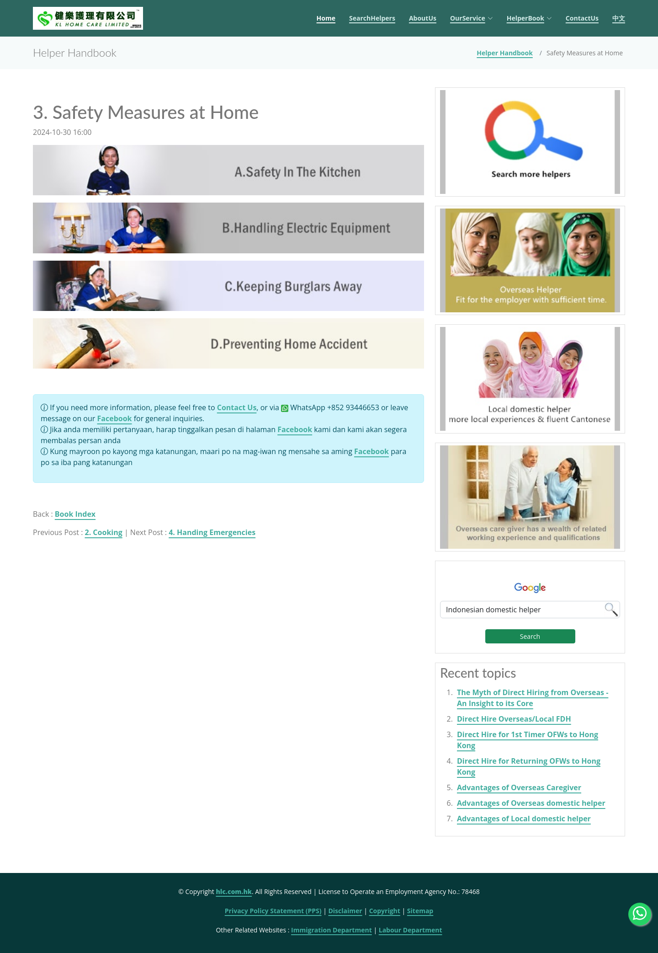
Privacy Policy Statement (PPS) (273, 910)
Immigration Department (331, 930)
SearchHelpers (372, 18)
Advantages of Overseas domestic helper (531, 803)
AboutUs (422, 18)
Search (530, 636)
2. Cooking (103, 532)
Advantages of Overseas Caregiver (519, 787)
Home (326, 18)
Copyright (384, 910)
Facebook (114, 418)
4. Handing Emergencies (212, 532)
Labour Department (410, 930)
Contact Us (237, 407)
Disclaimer (345, 910)
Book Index (75, 514)
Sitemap (420, 910)
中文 (618, 18)
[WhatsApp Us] (639, 914)
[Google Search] (530, 609)
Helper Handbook (505, 52)
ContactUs (582, 18)
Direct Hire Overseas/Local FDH (514, 719)
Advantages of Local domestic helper (524, 819)
